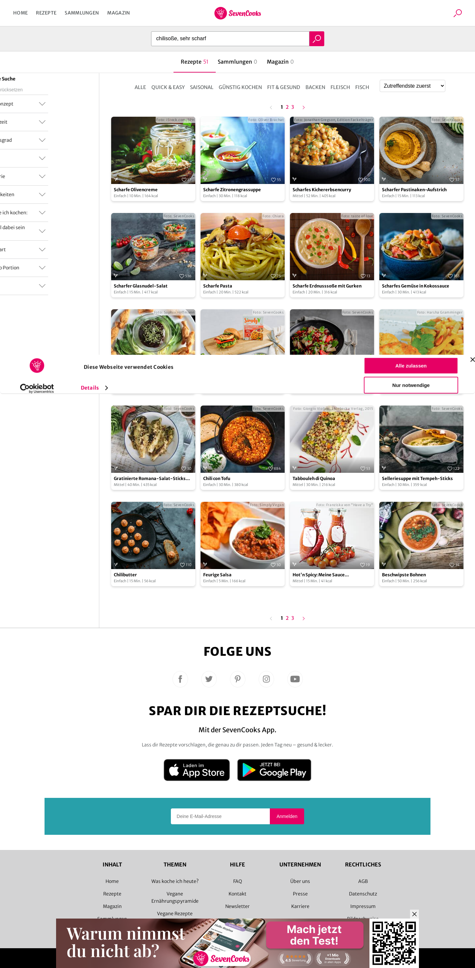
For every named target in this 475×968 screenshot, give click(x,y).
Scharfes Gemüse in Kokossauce (415, 286)
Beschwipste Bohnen (404, 575)
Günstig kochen (240, 87)
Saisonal (201, 87)
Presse (300, 894)
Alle (140, 87)
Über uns (300, 881)
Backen (315, 87)
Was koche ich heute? (175, 881)
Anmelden (286, 816)
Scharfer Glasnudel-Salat (141, 286)
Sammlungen (82, 13)
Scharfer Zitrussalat (314, 382)
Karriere (300, 906)
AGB (363, 881)
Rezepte (46, 13)
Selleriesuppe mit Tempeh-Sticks (417, 478)
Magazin (118, 13)
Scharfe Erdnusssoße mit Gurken (327, 286)
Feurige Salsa (217, 575)
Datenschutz (363, 894)
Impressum (363, 906)
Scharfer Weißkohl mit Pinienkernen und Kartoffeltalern (420, 382)
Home (20, 13)
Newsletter (237, 906)
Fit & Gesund (283, 87)
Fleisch (340, 87)
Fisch (362, 87)
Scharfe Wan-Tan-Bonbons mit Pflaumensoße (146, 382)
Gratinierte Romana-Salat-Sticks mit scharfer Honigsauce (150, 479)
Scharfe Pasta (217, 286)
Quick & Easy (168, 87)
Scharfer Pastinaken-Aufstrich (414, 190)
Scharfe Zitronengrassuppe (232, 190)
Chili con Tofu (216, 478)
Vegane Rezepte (175, 914)
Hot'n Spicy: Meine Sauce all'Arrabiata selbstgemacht (323, 575)
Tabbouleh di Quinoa (314, 478)
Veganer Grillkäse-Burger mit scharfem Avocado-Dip (235, 382)
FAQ (237, 881)
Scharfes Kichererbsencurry (322, 190)
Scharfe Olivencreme (136, 190)
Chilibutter (125, 575)
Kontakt (237, 894)
